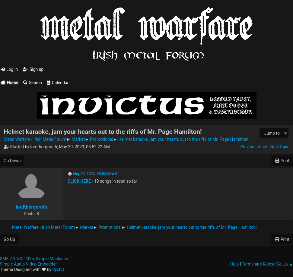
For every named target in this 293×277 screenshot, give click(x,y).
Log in (9, 69)
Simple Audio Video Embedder (28, 264)
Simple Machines (52, 258)
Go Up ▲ (284, 264)
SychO (58, 269)
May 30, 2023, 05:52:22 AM (95, 174)
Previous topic (253, 146)
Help (234, 264)
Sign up (33, 69)
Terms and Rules (257, 264)
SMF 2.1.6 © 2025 (17, 258)
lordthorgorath (31, 207)
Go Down (12, 160)
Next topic (279, 146)
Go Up (9, 239)
